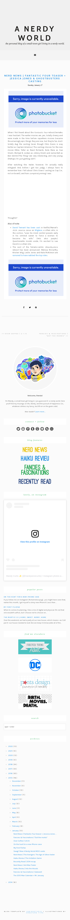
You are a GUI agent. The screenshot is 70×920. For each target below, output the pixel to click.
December (16, 781)
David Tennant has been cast (26, 227)
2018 (10, 764)
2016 (10, 773)
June (14, 808)
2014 (10, 882)
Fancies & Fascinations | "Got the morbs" (30, 837)
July (14, 804)
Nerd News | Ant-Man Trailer (25, 865)
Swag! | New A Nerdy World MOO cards (29, 851)
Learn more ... (40, 412)
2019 (10, 760)
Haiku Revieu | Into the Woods (26, 868)
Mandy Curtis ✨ (14, 576)
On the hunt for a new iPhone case (21, 597)
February (16, 826)
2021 (10, 751)
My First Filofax (12, 607)
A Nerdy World (35, 33)
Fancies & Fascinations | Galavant (28, 872)
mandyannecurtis (33, 576)
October (15, 790)
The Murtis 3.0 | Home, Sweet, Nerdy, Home (25, 617)
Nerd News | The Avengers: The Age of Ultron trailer (34, 855)
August (15, 799)
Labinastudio (34, 911)
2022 (10, 746)
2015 (10, 778)
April (14, 817)
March (15, 822)
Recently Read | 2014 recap (25, 862)
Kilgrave (38, 230)
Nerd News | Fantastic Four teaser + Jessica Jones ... (35, 834)
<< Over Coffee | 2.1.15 (14, 334)
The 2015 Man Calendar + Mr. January (29, 875)
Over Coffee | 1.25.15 (22, 841)
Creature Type (35, 912)
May (14, 813)
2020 (10, 755)
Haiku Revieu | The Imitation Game (28, 858)
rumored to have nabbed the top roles (30, 255)
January (15, 831)
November (16, 786)
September (17, 795)
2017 (10, 769)
